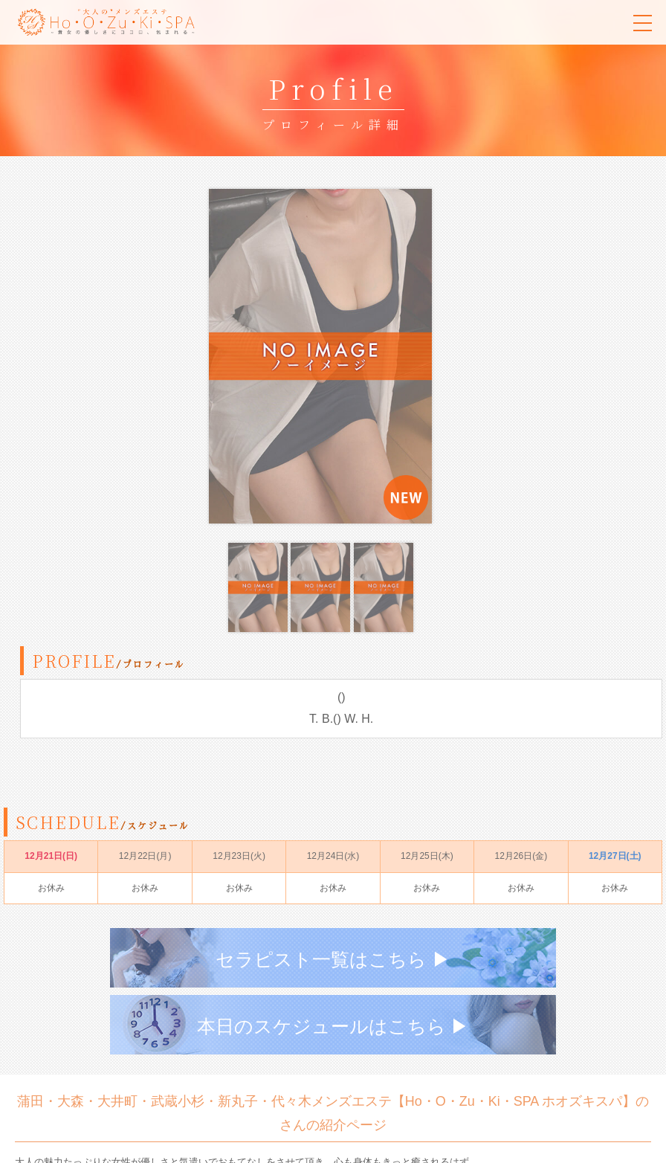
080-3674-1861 (134, 1102)
